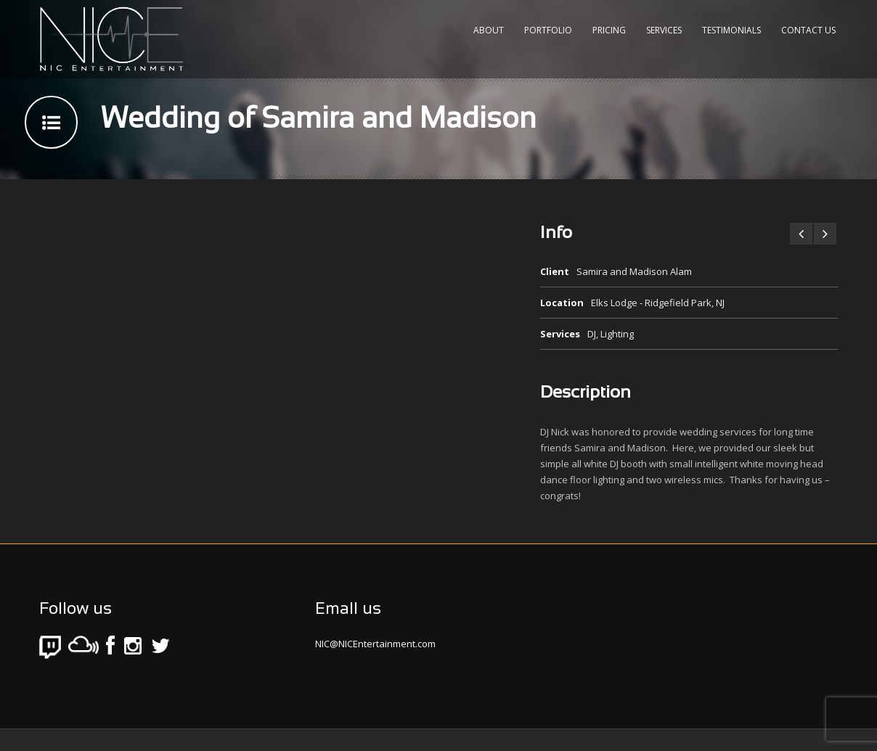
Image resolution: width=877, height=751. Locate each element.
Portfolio (548, 30)
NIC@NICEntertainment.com (375, 643)
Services (664, 30)
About (488, 30)
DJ (591, 333)
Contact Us (808, 30)
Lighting (617, 333)
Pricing (609, 30)
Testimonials (731, 30)
